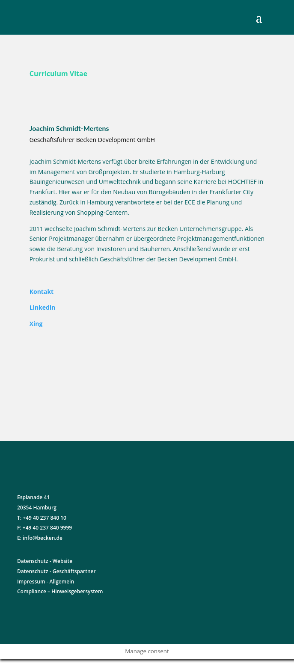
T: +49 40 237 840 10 (41, 517)
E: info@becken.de (39, 538)
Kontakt (41, 291)
